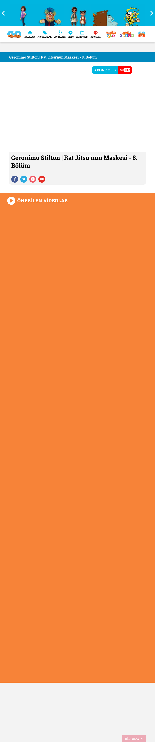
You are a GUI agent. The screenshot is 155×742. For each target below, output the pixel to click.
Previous (5, 13)
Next (150, 13)
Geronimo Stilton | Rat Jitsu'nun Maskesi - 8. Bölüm (53, 57)
